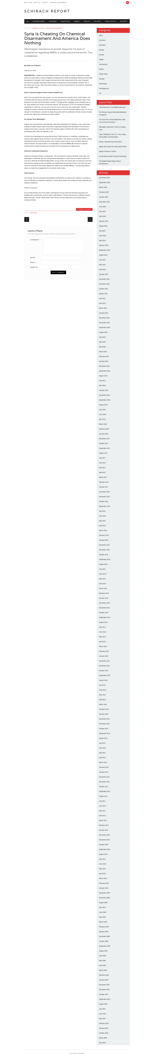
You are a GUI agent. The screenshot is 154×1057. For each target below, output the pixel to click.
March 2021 (103, 308)
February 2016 (104, 535)
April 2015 (102, 583)
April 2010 (102, 873)
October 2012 (103, 728)
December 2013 (104, 661)
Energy (77, 21)
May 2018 (102, 419)
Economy (53, 21)
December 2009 (104, 893)
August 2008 (103, 951)
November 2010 (104, 840)
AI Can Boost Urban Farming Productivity (112, 156)
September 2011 (104, 791)
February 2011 (104, 825)
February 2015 (104, 593)
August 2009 (103, 902)
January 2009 (103, 931)
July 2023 (102, 231)
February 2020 (104, 356)
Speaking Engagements (58, 2)
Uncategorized (104, 88)
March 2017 (103, 477)
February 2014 (104, 651)
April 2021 (102, 303)
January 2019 (103, 390)
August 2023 (103, 226)
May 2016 (102, 521)
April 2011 (102, 815)
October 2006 (103, 1033)
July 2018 (102, 409)
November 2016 (104, 496)
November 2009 (104, 898)
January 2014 (103, 656)
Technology (103, 84)
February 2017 (104, 482)
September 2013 (104, 675)
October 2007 (103, 994)
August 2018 (103, 405)
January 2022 (103, 274)
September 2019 (104, 371)
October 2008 (103, 941)
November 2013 (104, 666)
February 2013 (104, 709)
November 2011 (104, 782)
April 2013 (102, 699)
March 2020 (103, 351)
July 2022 (102, 260)
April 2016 (102, 525)
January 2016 (103, 540)
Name (34, 258)
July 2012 (102, 743)
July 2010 (102, 859)
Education (65, 21)
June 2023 (102, 235)
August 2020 (103, 332)
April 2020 (102, 347)
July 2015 (102, 569)
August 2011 (103, 796)
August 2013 (103, 680)
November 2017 (104, 438)
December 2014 (104, 603)
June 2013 (102, 690)
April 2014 (102, 641)
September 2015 (104, 559)
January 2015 (103, 598)
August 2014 (103, 622)
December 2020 (104, 318)
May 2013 (102, 695)
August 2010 (103, 854)
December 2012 (104, 719)
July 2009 (102, 907)
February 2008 (104, 975)
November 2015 (104, 550)
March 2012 (103, 762)
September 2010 (104, 849)
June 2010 (102, 864)
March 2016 (103, 530)
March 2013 (103, 704)
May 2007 (102, 1018)
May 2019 (102, 385)
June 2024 (102, 206)
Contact (45, 2)
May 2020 (102, 342)
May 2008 (102, 960)
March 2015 (103, 588)
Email (34, 262)
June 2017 (102, 463)
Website (34, 267)
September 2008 (104, 946)
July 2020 (102, 337)
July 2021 (102, 298)
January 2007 (103, 1028)
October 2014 (103, 612)
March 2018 (103, 424)
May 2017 (102, 467)
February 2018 (104, 429)
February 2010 (104, 883)
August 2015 (103, 564)
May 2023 (102, 240)
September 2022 (104, 250)
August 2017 (103, 453)
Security (123, 21)
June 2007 (102, 1014)
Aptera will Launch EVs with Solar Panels (112, 146)
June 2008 (102, 956)
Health (87, 21)
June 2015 (102, 574)
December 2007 (104, 985)
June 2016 (102, 516)
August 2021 (103, 293)
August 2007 (103, 1004)
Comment (36, 240)
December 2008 (104, 936)
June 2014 (102, 632)
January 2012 (103, 772)
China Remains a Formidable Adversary (112, 107)
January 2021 (103, 313)
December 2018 (104, 395)
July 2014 (102, 627)
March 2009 (103, 922)
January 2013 (103, 714)
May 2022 (102, 264)
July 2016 (102, 511)
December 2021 (104, 279)
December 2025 (104, 177)
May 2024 (102, 211)
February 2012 (104, 767)
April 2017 (102, 472)
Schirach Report (47, 11)
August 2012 (103, 738)
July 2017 (102, 458)
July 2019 (102, 380)
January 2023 (103, 245)
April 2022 (102, 269)
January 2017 (103, 487)
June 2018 (102, 414)
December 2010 (104, 835)
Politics (97, 21)
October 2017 (103, 443)
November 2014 (104, 608)
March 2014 (103, 646)
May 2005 (102, 1043)
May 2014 (102, 637)
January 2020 (103, 361)
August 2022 (103, 255)
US (27, 21)
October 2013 (103, 670)
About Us (37, 2)
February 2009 (104, 927)
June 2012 (102, 748)
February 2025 (104, 192)
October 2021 (103, 289)
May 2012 (102, 753)
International (39, 21)
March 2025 (103, 187)
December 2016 (104, 492)
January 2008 (103, 980)
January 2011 (103, 830)
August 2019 (103, 376)
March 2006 (103, 1038)
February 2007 (104, 1023)
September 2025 (104, 182)
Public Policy (110, 21)
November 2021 (104, 284)
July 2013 (102, 685)
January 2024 (103, 221)
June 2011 (102, 806)
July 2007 (102, 1009)
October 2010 (103, 844)
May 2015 (102, 579)
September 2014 (104, 617)
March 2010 (103, 878)
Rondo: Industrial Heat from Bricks (110, 142)
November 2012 (104, 724)
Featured (33, 212)
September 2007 (104, 999)
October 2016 (103, 501)
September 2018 (104, 400)
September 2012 (104, 733)
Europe (101, 55)
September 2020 (104, 327)
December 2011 (104, 777)
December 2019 (104, 366)
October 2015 (103, 554)
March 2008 (103, 970)
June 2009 (102, 912)
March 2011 (103, 820)
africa (101, 35)
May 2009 (102, 917)
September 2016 (104, 506)
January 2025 (103, 197)
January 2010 (103, 888)
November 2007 (104, 989)
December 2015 (104, 545)
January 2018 (103, 434)
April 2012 (102, 757)
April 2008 (102, 965)
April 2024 (102, 216)
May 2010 (102, 869)
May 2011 (102, 811)
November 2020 (104, 322)
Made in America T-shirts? (107, 151)
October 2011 (103, 786)
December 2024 (104, 202)
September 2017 (104, 448)
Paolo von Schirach (54, 28)
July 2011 (102, 801)
